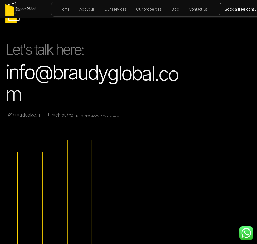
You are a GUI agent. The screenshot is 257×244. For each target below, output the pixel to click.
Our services (115, 9)
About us (87, 9)
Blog (175, 9)
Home (64, 9)
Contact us (198, 9)
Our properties (149, 9)
